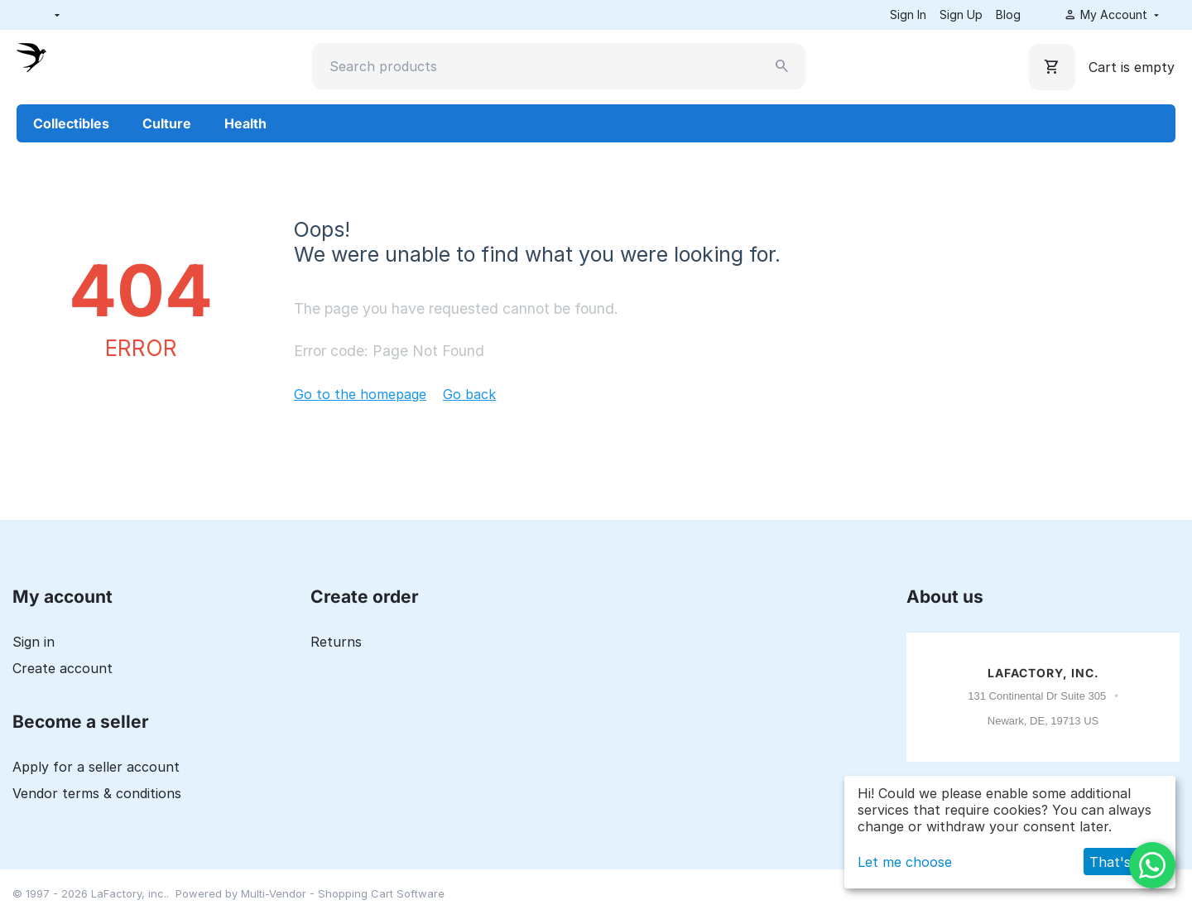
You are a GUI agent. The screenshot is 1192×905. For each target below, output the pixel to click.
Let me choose (905, 862)
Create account (62, 668)
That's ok (1120, 862)
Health (245, 123)
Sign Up (961, 14)
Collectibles (71, 123)
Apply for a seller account (96, 766)
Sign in (33, 641)
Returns (336, 641)
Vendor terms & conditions (96, 793)
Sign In (908, 14)
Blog (1008, 14)
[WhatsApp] (1152, 865)
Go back (469, 394)
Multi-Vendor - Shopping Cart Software (343, 893)
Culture (166, 123)
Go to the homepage (360, 394)
